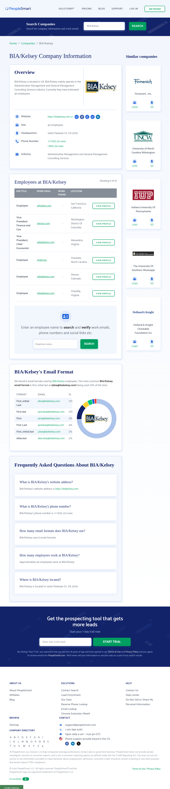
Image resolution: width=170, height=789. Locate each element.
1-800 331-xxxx (55, 146)
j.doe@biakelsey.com (49, 432)
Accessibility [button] (19, 779)
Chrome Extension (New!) (75, 713)
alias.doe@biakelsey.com (51, 438)
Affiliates (14, 695)
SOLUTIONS (66, 9)
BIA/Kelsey (58, 381)
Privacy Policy (131, 652)
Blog (12, 700)
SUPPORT (117, 9)
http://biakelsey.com (59, 117)
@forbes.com (44, 206)
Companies (28, 43)
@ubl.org (42, 260)
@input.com (43, 223)
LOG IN (134, 9)
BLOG (101, 9)
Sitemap (14, 725)
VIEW (103, 206)
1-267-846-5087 (71, 729)
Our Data (66, 700)
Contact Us (132, 690)
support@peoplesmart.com (77, 725)
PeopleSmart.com (56, 656)
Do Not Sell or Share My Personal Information (139, 702)
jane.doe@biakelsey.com (51, 412)
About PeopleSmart (20, 690)
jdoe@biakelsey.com (49, 401)
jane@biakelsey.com (49, 418)
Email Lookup (69, 709)
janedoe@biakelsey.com (51, 425)
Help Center (132, 695)
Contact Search (70, 690)
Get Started (155, 9)
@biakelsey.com (45, 242)
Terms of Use (114, 652)
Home (13, 43)
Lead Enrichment (71, 695)
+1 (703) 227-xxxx (57, 141)
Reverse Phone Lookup (74, 704)
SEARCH (137, 27)
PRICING (87, 9)
